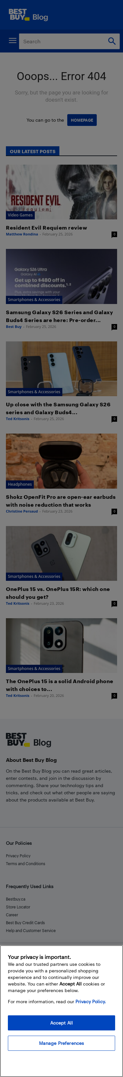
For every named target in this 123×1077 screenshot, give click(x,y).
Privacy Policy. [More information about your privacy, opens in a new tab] (90, 1001)
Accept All (61, 1023)
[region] (61, 1011)
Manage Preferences (61, 1043)
